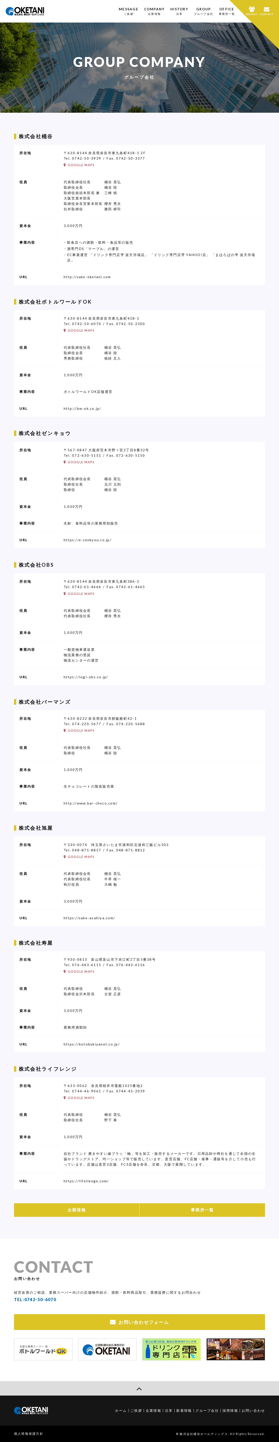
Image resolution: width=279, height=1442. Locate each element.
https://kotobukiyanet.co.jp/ (92, 1044)
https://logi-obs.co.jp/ (86, 677)
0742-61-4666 (86, 587)
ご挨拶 (136, 1410)
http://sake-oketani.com (87, 277)
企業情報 (77, 1209)
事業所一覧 (202, 1209)
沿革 (169, 1410)
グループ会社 (207, 1410)
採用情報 (230, 1410)
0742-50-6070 (86, 324)
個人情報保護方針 (28, 1433)
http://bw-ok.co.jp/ (82, 408)
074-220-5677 (86, 724)
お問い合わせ (253, 1410)
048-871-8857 (86, 850)
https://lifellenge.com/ (86, 1181)
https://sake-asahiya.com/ (89, 918)
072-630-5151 (86, 455)
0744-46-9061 (86, 1091)
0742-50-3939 (86, 158)
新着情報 (184, 1410)
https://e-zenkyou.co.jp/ (88, 540)
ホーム (121, 1410)
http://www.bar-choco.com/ (91, 803)
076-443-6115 (86, 965)
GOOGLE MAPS (81, 165)
